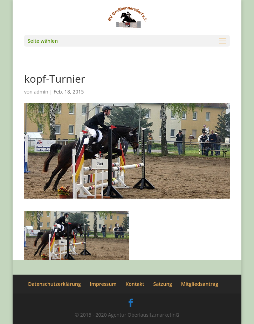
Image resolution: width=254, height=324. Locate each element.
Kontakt (134, 284)
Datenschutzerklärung (54, 284)
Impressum (103, 284)
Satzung (162, 284)
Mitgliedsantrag (199, 284)
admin (41, 91)
